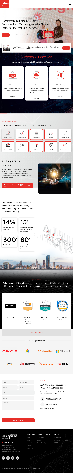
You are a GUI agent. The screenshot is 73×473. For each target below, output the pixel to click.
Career (29, 445)
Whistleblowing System (61, 440)
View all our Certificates (36, 332)
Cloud (39, 440)
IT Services (40, 437)
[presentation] (18, 414)
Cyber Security (41, 443)
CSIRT (56, 443)
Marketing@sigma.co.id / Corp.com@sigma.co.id (53, 399)
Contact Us (30, 448)
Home (28, 437)
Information (30, 443)
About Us (29, 440)
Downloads (57, 437)
